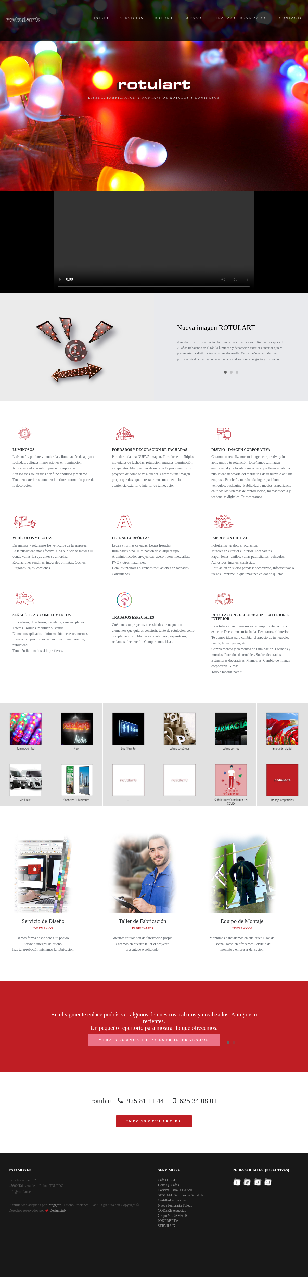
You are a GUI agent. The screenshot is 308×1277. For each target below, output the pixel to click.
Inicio (101, 18)
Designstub (57, 1210)
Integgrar (53, 1205)
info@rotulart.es (154, 1121)
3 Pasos (195, 18)
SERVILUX (166, 1226)
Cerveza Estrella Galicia (175, 1190)
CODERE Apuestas (172, 1210)
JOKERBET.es (168, 1221)
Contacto (291, 18)
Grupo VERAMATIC (173, 1216)
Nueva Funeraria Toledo (175, 1205)
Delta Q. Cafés (168, 1185)
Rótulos (165, 18)
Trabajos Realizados (241, 18)
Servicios (132, 18)
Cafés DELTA (168, 1180)
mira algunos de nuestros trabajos (154, 1040)
